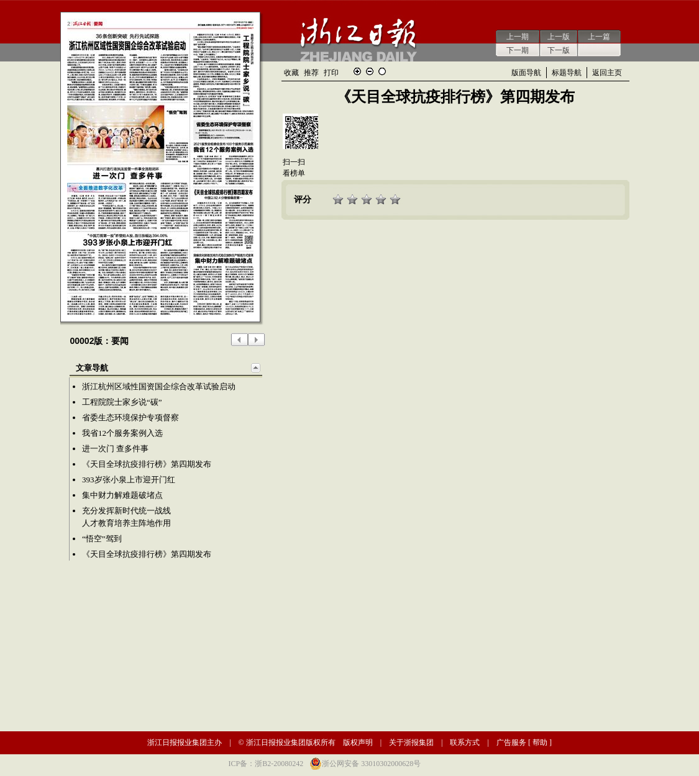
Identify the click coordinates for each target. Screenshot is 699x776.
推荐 (311, 72)
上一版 (558, 36)
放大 (357, 71)
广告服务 (511, 742)
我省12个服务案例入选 (122, 433)
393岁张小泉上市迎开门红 (128, 479)
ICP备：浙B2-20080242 (266, 763)
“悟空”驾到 (102, 538)
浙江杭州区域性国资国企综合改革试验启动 (158, 386)
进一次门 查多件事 (115, 448)
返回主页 (607, 72)
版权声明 (358, 742)
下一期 (517, 50)
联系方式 (465, 742)
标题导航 (567, 72)
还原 (382, 71)
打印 (331, 72)
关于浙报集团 (411, 742)
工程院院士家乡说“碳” (122, 402)
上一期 (517, 36)
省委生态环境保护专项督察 (130, 417)
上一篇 (599, 36)
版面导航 (526, 72)
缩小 (369, 71)
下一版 (558, 50)
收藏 (291, 72)
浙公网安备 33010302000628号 (371, 763)
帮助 (539, 742)
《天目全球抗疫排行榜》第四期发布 (146, 464)
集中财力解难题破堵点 (122, 495)
